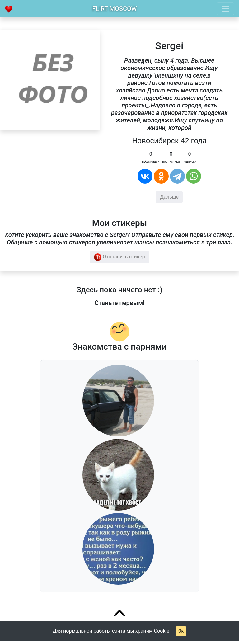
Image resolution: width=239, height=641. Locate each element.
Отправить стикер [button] (119, 257)
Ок (181, 631)
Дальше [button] (169, 197)
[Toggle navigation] (225, 8)
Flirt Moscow (114, 8)
